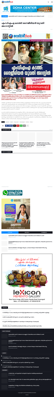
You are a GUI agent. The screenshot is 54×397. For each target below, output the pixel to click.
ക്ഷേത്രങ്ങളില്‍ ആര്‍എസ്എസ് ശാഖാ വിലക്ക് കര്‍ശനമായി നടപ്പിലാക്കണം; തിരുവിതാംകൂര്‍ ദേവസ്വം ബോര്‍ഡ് (30, 242)
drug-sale (16, 122)
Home (2, 20)
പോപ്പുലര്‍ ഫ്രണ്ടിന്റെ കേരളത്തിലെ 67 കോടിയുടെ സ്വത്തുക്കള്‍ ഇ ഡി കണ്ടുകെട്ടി (20, 321)
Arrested (7, 20)
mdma (27, 122)
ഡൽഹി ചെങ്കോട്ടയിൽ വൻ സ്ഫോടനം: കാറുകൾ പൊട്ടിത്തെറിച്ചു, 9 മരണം (18, 317)
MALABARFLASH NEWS (31, 392)
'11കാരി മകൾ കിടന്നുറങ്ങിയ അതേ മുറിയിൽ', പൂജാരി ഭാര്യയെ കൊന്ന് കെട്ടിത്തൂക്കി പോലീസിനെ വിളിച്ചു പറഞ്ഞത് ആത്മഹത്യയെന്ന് (27, 144)
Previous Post (5, 186)
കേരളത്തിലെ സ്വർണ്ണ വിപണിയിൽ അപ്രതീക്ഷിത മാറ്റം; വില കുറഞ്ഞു (23, 385)
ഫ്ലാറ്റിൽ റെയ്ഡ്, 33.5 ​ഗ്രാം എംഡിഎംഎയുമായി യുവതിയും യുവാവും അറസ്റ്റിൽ (44, 144)
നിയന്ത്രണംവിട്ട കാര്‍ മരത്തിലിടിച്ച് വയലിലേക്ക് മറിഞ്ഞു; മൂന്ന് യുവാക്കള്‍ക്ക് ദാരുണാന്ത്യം (22, 326)
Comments (44, 232)
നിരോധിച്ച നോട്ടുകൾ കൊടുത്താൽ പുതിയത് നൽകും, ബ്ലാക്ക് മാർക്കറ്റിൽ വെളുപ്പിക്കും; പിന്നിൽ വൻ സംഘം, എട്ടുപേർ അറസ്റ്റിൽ (9, 144)
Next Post (50, 186)
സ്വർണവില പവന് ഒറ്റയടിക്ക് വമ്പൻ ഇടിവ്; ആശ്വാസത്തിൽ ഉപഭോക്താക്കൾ (25, 373)
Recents (27, 232)
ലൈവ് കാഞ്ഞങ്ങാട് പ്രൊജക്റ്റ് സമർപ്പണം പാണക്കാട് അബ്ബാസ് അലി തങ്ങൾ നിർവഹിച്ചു (27, 247)
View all (51, 129)
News (31, 122)
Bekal (12, 122)
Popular (10, 232)
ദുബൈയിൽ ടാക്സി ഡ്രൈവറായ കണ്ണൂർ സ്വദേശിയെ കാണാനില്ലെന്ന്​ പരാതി (26, 16)
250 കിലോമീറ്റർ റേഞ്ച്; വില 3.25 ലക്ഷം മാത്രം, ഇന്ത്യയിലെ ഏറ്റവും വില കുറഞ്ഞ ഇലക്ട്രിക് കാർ (29, 379)
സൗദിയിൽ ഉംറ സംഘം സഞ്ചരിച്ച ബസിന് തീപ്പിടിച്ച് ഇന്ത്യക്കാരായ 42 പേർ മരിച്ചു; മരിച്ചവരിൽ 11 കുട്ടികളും (25, 312)
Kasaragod (22, 122)
